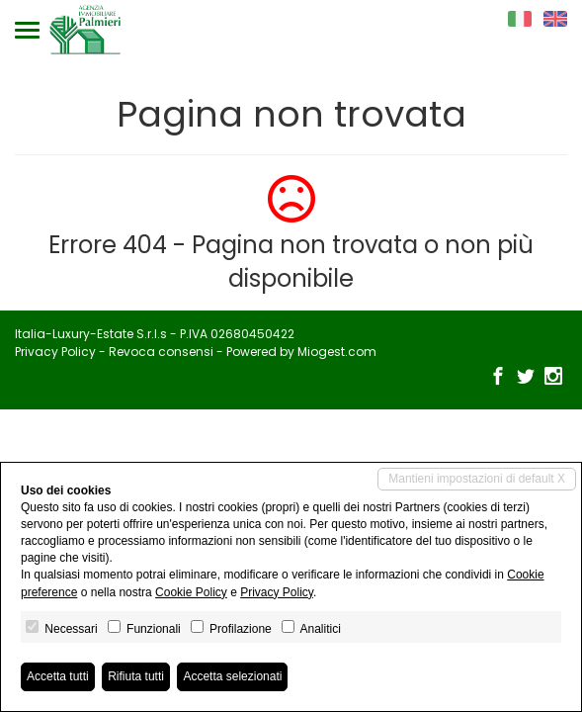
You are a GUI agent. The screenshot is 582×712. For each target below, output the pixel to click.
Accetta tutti (58, 676)
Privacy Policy (55, 351)
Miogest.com (336, 351)
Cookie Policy (191, 592)
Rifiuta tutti (136, 676)
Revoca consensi (161, 351)
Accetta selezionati (232, 676)
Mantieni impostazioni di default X (476, 479)
